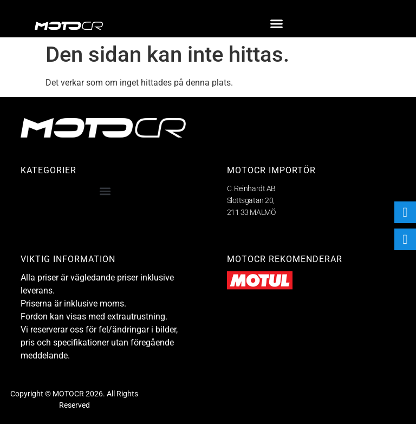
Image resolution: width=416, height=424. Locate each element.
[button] (276, 24)
